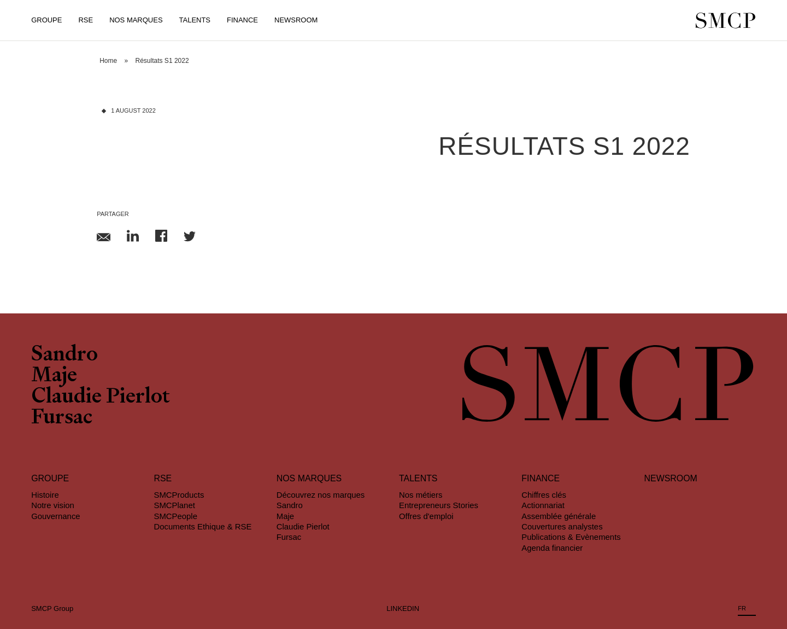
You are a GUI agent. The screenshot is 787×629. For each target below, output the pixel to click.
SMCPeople (175, 516)
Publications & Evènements (570, 536)
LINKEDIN (402, 608)
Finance (242, 20)
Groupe (46, 20)
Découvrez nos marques (321, 494)
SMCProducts (179, 494)
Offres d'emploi (426, 516)
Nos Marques (135, 20)
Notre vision (52, 505)
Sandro (64, 355)
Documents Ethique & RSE (202, 526)
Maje (54, 376)
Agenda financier (552, 547)
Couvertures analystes (561, 526)
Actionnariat (543, 505)
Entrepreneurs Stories (438, 505)
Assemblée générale (558, 516)
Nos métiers (421, 494)
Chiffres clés (543, 494)
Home (108, 61)
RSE (85, 20)
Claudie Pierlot (100, 397)
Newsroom (296, 20)
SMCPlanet (174, 505)
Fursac (61, 418)
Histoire (45, 494)
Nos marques (309, 478)
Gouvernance (55, 516)
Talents (194, 20)
